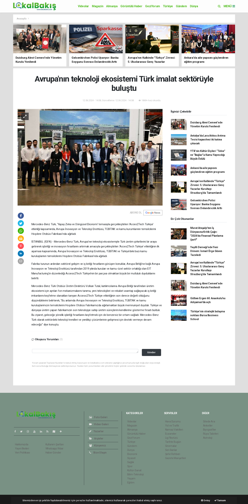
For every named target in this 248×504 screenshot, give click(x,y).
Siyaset (131, 458)
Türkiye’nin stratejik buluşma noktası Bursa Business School (207, 315)
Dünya (194, 6)
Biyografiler (209, 429)
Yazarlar (96, 431)
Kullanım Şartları (54, 444)
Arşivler (96, 438)
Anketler (208, 425)
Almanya (111, 6)
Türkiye (168, 6)
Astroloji (207, 437)
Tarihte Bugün (173, 441)
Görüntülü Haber (131, 6)
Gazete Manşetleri (175, 458)
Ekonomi (132, 454)
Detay (205, 500)
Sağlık (130, 462)
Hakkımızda (21, 444)
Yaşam (131, 478)
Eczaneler (170, 433)
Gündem (181, 6)
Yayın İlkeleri (22, 448)
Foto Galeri (98, 417)
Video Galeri (99, 424)
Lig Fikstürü (171, 437)
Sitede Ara (209, 421)
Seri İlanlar (171, 449)
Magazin (97, 6)
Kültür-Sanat (134, 470)
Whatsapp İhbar (54, 448)
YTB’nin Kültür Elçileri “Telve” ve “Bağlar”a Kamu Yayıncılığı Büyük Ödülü (207, 154)
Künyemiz (97, 445)
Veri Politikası (22, 452)
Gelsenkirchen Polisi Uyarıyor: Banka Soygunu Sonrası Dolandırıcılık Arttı (206, 204)
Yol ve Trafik (172, 425)
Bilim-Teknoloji (135, 474)
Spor (130, 466)
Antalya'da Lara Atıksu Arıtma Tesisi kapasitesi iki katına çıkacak (207, 139)
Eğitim (130, 482)
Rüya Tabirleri (210, 433)
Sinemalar (171, 445)
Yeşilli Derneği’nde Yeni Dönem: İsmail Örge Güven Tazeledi (206, 251)
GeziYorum (152, 6)
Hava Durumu (173, 421)
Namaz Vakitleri (174, 429)
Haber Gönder (53, 452)
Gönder (151, 352)
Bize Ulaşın (98, 452)
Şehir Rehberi (172, 454)
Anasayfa (22, 18)
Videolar (83, 6)
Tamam (220, 500)
